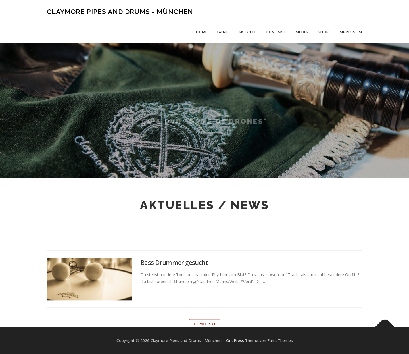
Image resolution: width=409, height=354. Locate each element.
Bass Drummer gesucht (174, 305)
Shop (323, 32)
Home (202, 32)
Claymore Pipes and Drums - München (120, 11)
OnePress (235, 340)
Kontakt (276, 32)
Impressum (350, 32)
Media (302, 32)
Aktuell (247, 32)
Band (223, 32)
